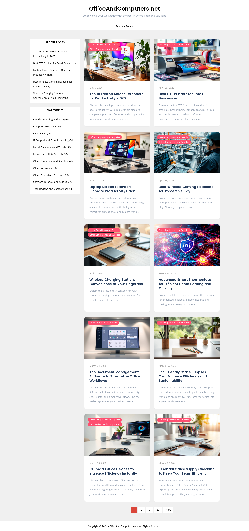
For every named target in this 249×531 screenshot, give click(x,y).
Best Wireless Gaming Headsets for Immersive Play (186, 188)
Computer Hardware (44, 126)
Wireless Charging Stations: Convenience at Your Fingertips (116, 281)
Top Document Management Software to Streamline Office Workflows (114, 376)
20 (158, 509)
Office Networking (43, 168)
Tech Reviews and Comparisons (105, 424)
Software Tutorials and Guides (50, 181)
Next (168, 509)
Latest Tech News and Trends (104, 44)
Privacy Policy (124, 26)
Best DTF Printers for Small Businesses (181, 96)
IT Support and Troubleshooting (51, 140)
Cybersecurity (41, 133)
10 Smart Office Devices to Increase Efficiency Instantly (113, 471)
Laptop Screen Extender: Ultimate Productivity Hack (112, 188)
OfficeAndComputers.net (124, 9)
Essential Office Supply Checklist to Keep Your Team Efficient (186, 471)
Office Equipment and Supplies (105, 49)
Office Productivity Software (103, 322)
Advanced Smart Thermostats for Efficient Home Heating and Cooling (185, 283)
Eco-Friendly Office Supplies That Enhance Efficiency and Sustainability (183, 376)
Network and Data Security (48, 154)
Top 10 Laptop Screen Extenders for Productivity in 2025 (116, 96)
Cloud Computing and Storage (50, 119)
